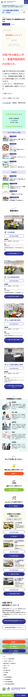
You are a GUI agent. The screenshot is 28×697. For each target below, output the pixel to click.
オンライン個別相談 (21, 695)
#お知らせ (13, 24)
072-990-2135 (14, 368)
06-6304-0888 (14, 236)
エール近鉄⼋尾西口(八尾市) (15, 364)
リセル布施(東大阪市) (13, 277)
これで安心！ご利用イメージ (8, 661)
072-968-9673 (14, 324)
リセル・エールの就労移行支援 (8, 658)
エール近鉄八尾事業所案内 (8, 681)
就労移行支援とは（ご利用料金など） (10, 663)
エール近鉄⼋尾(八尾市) (14, 320)
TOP (4, 656)
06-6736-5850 (14, 281)
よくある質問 (5, 672)
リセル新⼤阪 (11, 232)
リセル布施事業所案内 (7, 679)
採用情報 (4, 674)
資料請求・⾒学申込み (7, 695)
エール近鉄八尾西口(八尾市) (19, 579)
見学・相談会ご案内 (6, 670)
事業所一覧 (5, 667)
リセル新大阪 (6, 24)
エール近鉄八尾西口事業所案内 (8, 684)
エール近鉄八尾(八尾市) (19, 561)
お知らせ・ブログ (6, 665)
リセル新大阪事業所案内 (7, 677)
